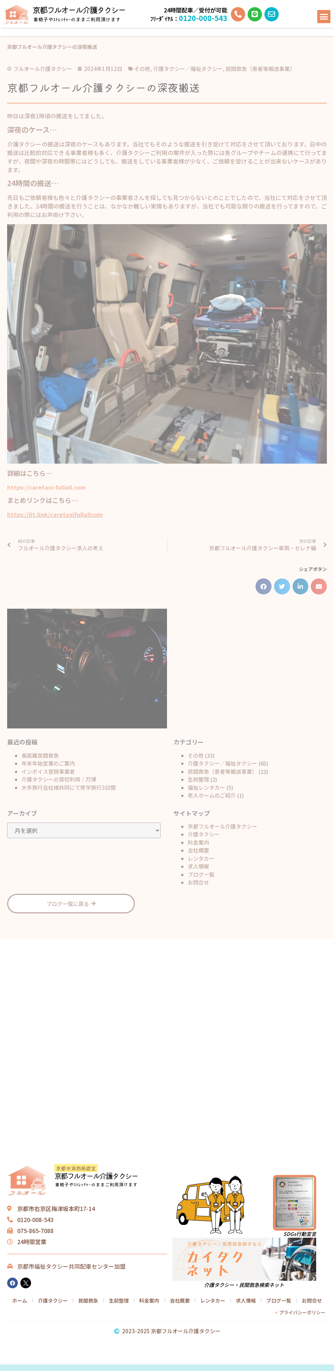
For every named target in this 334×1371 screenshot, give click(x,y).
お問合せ (198, 882)
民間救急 (88, 1300)
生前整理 (198, 779)
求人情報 (198, 866)
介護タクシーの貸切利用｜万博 (58, 779)
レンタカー (201, 858)
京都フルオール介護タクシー (78, 10)
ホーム (19, 1300)
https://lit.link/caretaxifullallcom (55, 514)
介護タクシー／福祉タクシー (222, 763)
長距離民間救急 (40, 755)
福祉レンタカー (206, 787)
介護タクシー (204, 834)
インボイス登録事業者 (48, 771)
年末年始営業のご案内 (48, 763)
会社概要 (198, 850)
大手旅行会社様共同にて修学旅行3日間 (68, 787)
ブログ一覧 (201, 874)
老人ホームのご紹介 (212, 795)
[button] (324, 17)
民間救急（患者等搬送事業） (222, 771)
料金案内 (198, 842)
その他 (196, 755)
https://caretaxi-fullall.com (46, 487)
